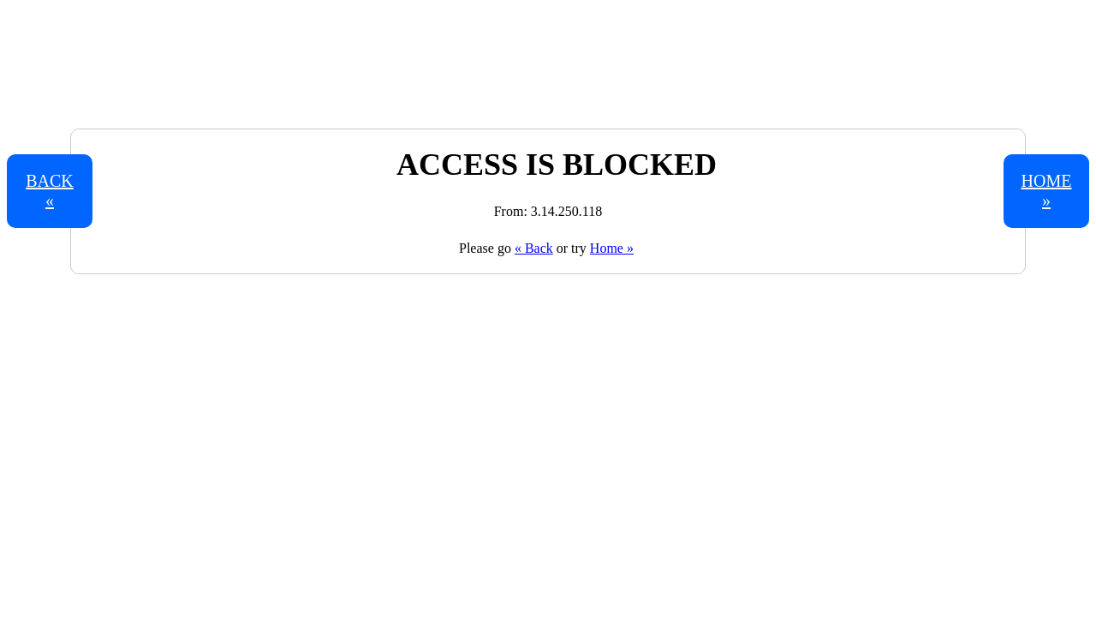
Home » (612, 248)
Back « (50, 190)
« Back (534, 248)
